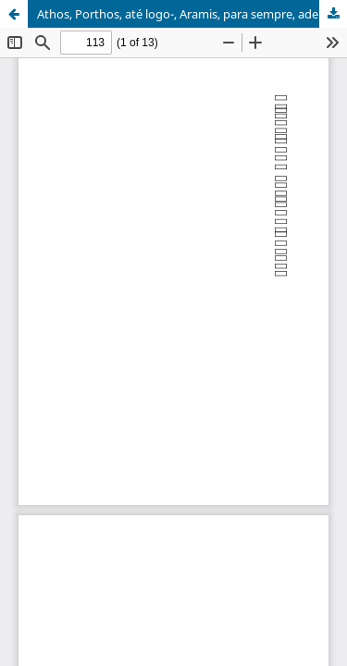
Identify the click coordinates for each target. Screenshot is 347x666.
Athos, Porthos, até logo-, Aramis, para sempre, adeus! (186, 14)
